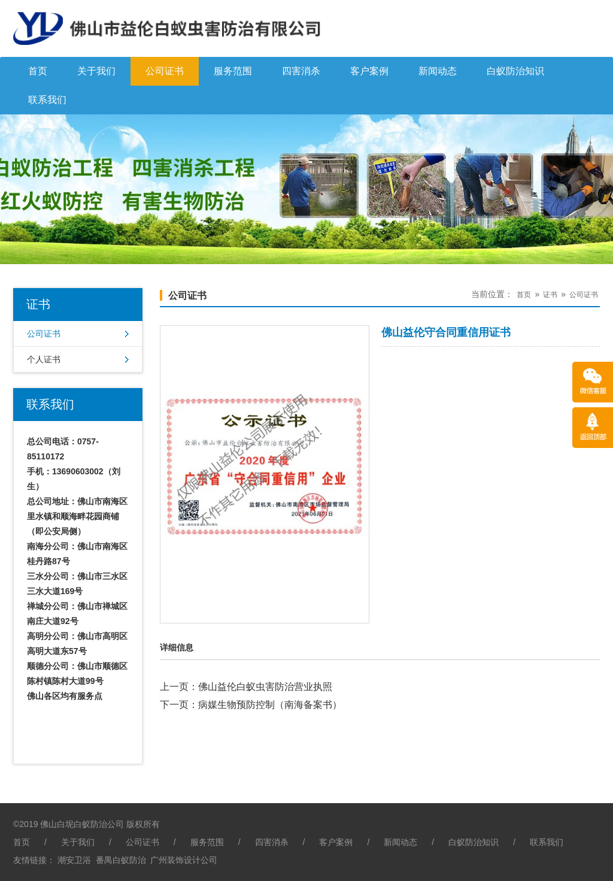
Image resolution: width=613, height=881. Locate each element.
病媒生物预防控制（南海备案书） (270, 705)
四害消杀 (301, 71)
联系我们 (47, 100)
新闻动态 (437, 71)
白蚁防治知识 (515, 71)
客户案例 (369, 71)
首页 (37, 71)
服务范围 (233, 71)
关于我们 (96, 71)
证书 (550, 294)
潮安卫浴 (74, 860)
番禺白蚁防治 (121, 860)
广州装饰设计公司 (183, 860)
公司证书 (164, 71)
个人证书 (43, 359)
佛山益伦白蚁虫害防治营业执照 (265, 687)
